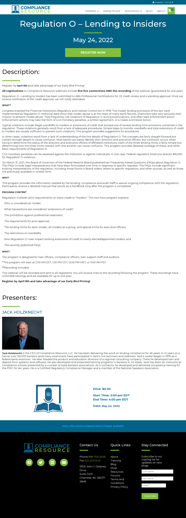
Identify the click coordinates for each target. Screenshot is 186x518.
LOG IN (169, 2)
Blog (149, 11)
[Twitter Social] (40, 463)
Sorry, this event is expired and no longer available (93, 426)
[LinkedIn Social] (52, 463)
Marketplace (112, 11)
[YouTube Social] (64, 463)
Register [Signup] (158, 2)
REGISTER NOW (93, 52)
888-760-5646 (97, 456)
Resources (132, 11)
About (161, 11)
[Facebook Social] (29, 463)
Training (90, 11)
